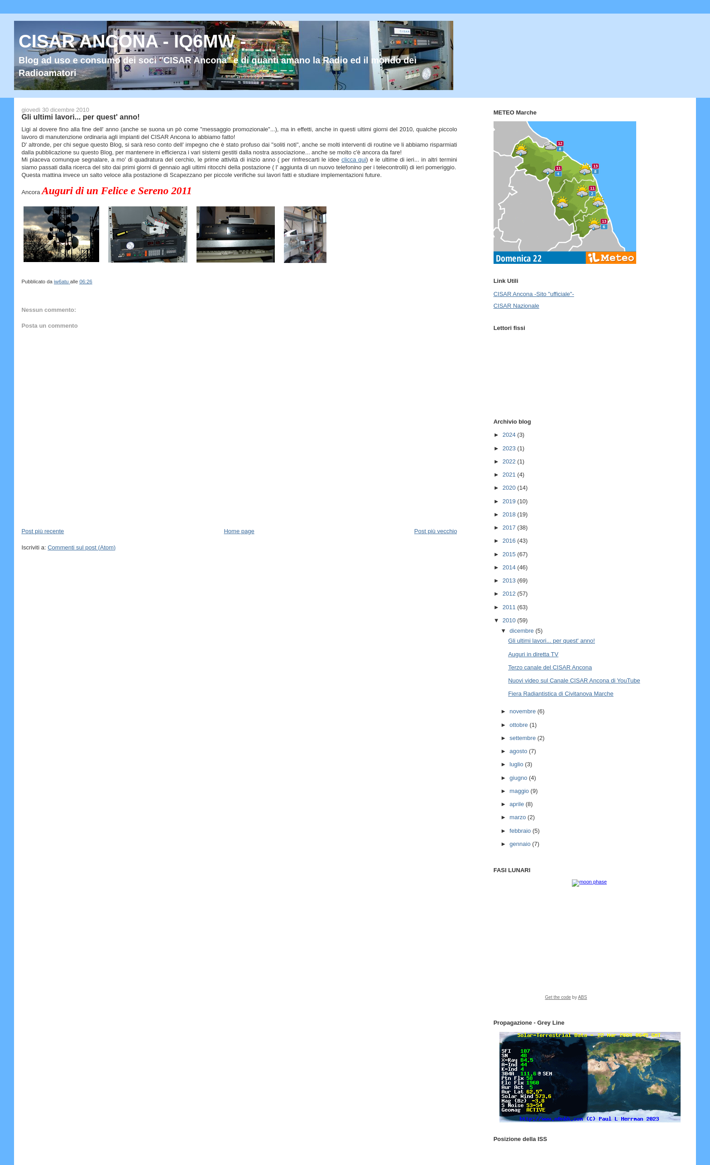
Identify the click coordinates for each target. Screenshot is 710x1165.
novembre (523, 711)
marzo (518, 817)
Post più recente (42, 531)
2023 (510, 448)
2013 (510, 580)
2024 (510, 434)
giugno (519, 777)
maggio (519, 791)
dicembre (522, 630)
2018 (510, 514)
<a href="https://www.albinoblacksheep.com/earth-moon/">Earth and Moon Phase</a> (590, 942)
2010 (510, 620)
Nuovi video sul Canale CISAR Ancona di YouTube (574, 680)
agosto (519, 751)
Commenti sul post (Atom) (81, 547)
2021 (510, 474)
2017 (510, 527)
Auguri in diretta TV (533, 654)
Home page (239, 531)
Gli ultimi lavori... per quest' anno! (551, 640)
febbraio (520, 830)
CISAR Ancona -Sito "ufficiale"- (534, 294)
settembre (523, 738)
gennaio (520, 843)
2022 (510, 461)
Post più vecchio (435, 531)
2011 (510, 607)
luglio (517, 764)
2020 (510, 487)
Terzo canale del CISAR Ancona (550, 667)
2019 (510, 501)
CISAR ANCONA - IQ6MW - (132, 41)
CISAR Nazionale (516, 305)
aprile (517, 804)
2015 (510, 554)
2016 (510, 540)
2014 (510, 567)
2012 (510, 593)
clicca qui (353, 159)
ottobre (519, 724)
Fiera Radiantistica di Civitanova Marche (561, 693)
